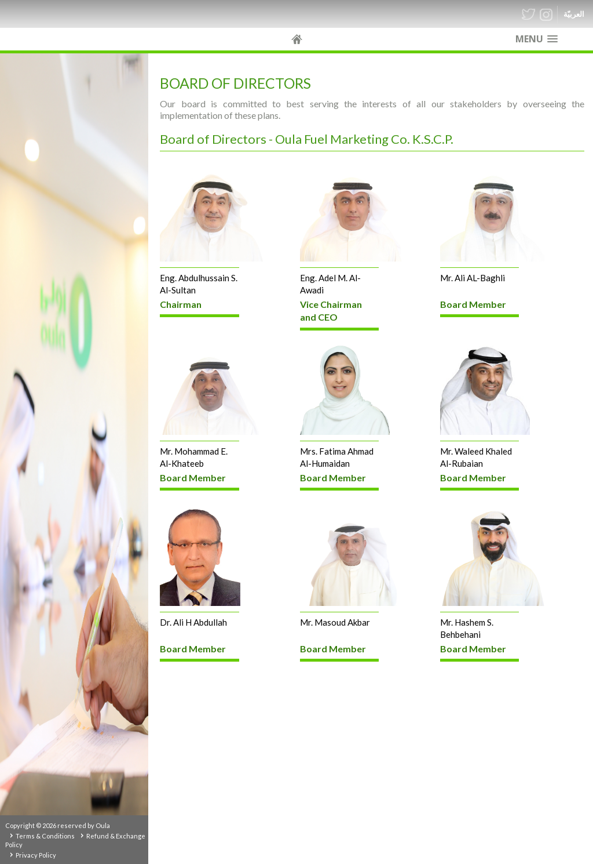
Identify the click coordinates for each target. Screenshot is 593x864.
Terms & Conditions (45, 836)
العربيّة (573, 14)
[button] (536, 39)
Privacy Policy (36, 855)
